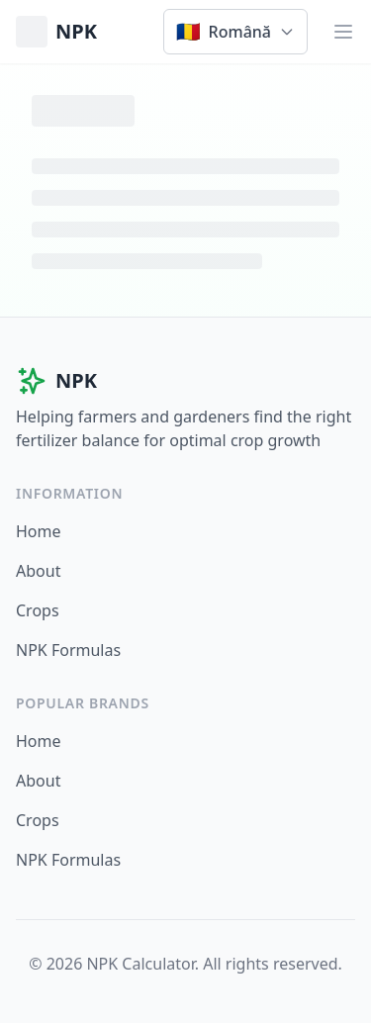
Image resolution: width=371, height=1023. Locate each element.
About (38, 571)
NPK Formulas (68, 650)
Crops (37, 610)
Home (38, 531)
